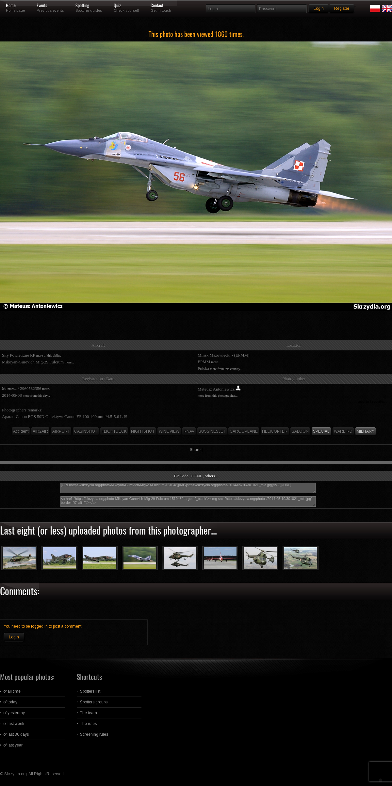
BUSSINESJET (212, 431)
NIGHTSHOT (143, 431)
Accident (20, 431)
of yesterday (14, 713)
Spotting (82, 5)
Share (195, 449)
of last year (13, 745)
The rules (88, 723)
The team (88, 713)
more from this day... (36, 395)
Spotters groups (93, 702)
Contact (157, 5)
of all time (12, 691)
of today (10, 702)
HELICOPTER (274, 431)
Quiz (117, 5)
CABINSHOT (85, 431)
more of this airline (48, 355)
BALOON (300, 431)
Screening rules (94, 734)
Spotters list (90, 691)
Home (11, 5)
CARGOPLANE (244, 431)
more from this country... (226, 369)
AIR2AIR (40, 431)
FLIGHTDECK (114, 431)
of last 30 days (16, 734)
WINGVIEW (169, 431)
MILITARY (365, 431)
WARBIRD (343, 431)
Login (14, 637)
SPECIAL (321, 431)
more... (69, 362)
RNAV (189, 431)
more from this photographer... (217, 395)
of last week (13, 723)
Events (42, 5)
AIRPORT (61, 431)
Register (341, 8)
